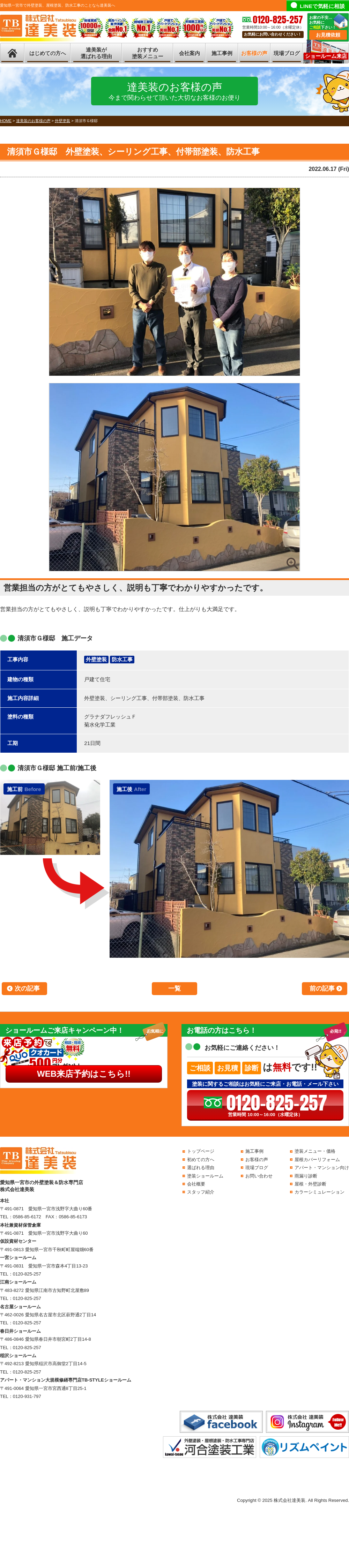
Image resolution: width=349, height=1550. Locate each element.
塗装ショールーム (205, 1176)
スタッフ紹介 (200, 1192)
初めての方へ (200, 1159)
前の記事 (322, 988)
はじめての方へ (47, 53)
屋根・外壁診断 (310, 1184)
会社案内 (189, 53)
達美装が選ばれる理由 (96, 53)
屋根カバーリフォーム (317, 1159)
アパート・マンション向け (322, 1167)
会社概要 (196, 1184)
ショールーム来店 (326, 56)
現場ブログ (287, 53)
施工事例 (221, 53)
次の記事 (27, 988)
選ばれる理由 (200, 1167)
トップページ (200, 1151)
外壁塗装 (96, 659)
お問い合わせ (259, 1176)
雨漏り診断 (306, 1176)
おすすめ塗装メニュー (147, 53)
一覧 (174, 988)
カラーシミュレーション (319, 1192)
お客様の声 (254, 53)
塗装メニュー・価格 (315, 1151)
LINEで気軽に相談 (322, 6)
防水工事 (122, 659)
